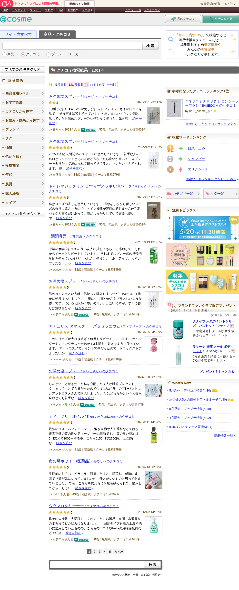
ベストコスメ (152, 10)
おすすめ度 (97, 84)
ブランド (35, 10)
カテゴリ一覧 (133, 10)
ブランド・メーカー (66, 54)
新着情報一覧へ (225, 436)
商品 (10, 54)
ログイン (231, 3)
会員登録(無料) (210, 3)
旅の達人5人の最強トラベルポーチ (198, 399)
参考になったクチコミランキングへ (211, 124)
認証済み (22, 80)
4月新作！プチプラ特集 (190, 418)
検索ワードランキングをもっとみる (211, 179)
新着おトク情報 (79, 4)
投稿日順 (60, 84)
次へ (117, 551)
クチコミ (33, 54)
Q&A (60, 10)
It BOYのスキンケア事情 (190, 427)
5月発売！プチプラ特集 (190, 409)
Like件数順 (76, 84)
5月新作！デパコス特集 (190, 390)
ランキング (19, 10)
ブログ (49, 10)
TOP (5, 10)
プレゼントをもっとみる (216, 372)
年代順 (111, 84)
